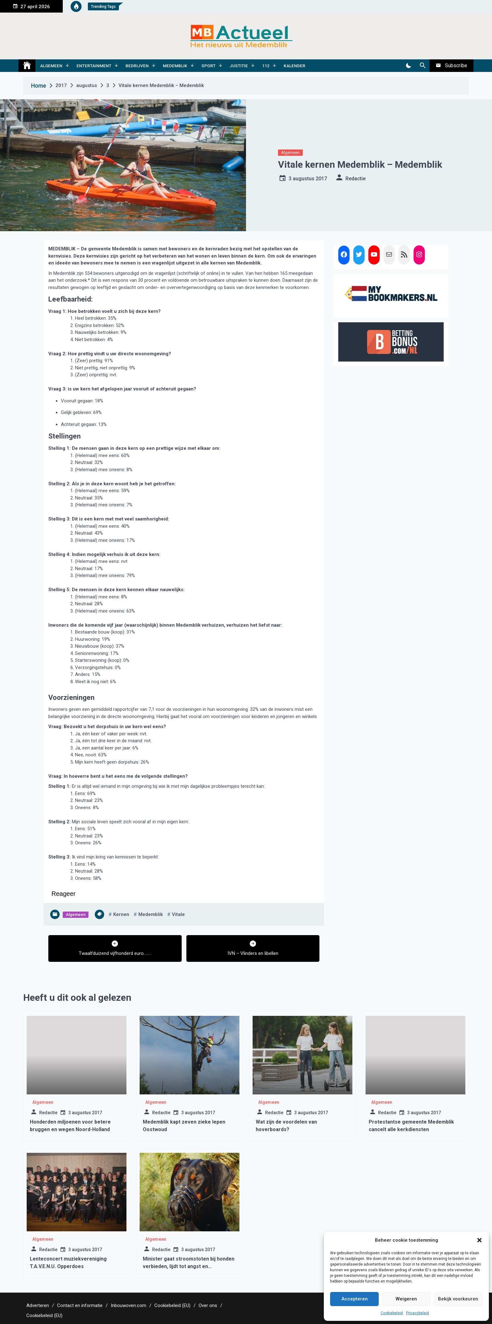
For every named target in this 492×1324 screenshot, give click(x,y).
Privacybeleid (417, 1313)
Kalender (294, 65)
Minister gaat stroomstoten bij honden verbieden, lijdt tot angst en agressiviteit (188, 1266)
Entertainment (94, 65)
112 (266, 65)
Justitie (239, 65)
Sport (208, 65)
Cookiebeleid (392, 1313)
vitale (178, 914)
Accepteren (354, 1299)
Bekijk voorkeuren (458, 1299)
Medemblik (175, 65)
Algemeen (51, 65)
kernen (121, 914)
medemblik (150, 914)
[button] (479, 1240)
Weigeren (406, 1299)
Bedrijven (137, 65)
